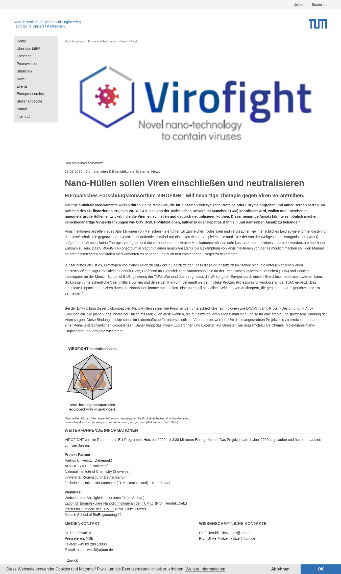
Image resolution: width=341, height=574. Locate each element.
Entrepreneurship (30, 94)
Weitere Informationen (205, 569)
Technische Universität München (39, 26)
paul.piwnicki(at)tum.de (95, 550)
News (21, 79)
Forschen (24, 56)
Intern (21, 116)
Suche (317, 5)
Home (21, 41)
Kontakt (23, 109)
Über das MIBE (29, 49)
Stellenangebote (29, 101)
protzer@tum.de (242, 538)
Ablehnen (280, 569)
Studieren (24, 71)
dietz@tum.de (241, 533)
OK (321, 569)
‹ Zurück (71, 560)
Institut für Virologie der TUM (87, 509)
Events (22, 86)
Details (134, 41)
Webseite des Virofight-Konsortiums (93, 498)
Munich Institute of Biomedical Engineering (47, 22)
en (302, 5)
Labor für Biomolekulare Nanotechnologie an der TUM (107, 503)
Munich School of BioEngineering (91, 515)
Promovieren (27, 64)
